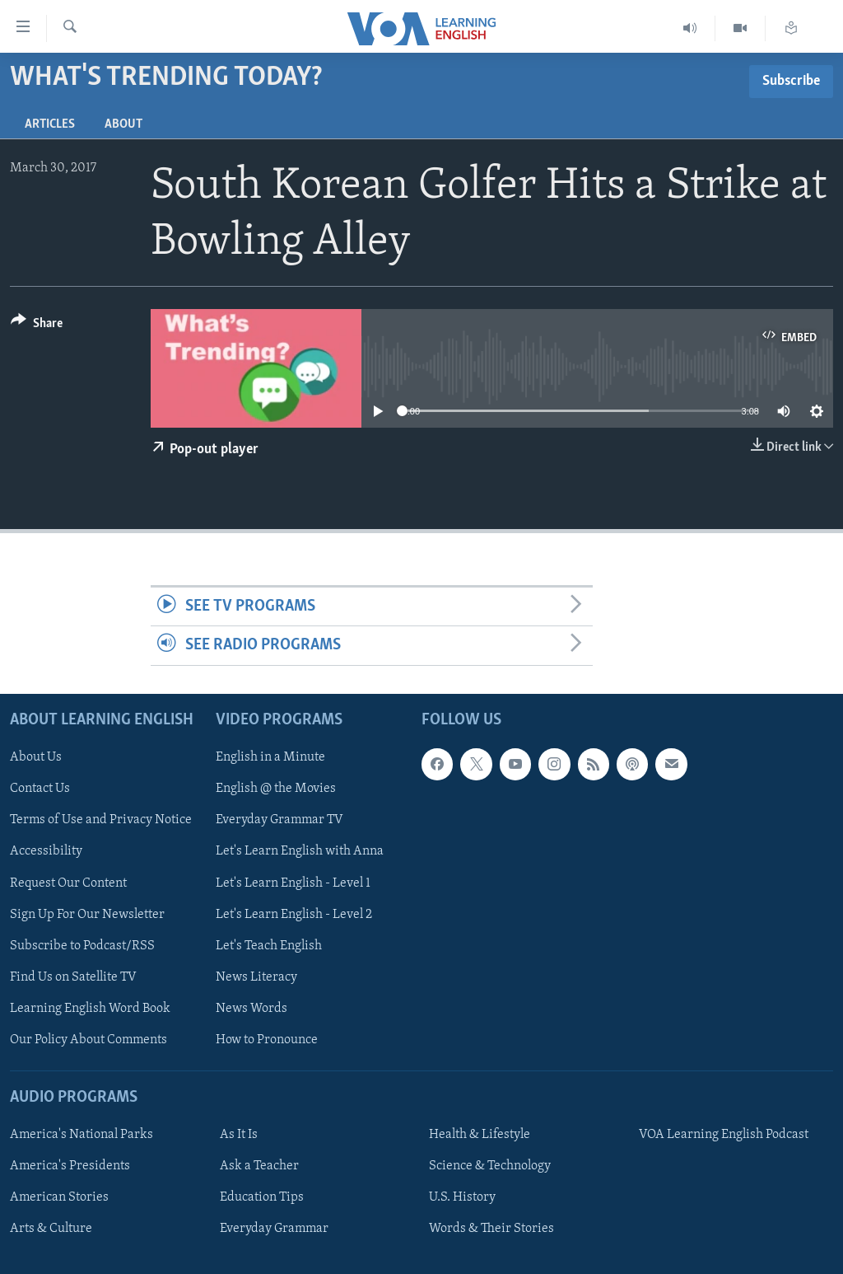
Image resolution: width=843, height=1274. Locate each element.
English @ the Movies (276, 788)
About (123, 124)
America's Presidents (70, 1166)
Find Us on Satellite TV (73, 976)
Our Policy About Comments (88, 1039)
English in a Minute (270, 757)
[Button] (37, 326)
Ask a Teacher (259, 1166)
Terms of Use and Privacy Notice (101, 820)
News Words (251, 1007)
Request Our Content (68, 882)
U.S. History (462, 1197)
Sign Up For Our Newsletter (87, 913)
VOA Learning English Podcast (723, 1134)
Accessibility (46, 851)
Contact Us (40, 788)
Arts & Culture (51, 1228)
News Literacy (256, 976)
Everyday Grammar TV (279, 820)
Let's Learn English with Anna (300, 851)
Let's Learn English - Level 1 (293, 882)
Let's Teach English (269, 945)
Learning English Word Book (90, 1007)
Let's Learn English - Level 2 (294, 913)
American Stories (59, 1197)
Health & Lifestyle (479, 1134)
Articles (50, 124)
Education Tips (262, 1197)
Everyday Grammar (274, 1228)
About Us (36, 757)
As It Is (239, 1134)
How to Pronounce (267, 1039)
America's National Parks (81, 1134)
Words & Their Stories (491, 1228)
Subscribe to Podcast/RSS (82, 945)
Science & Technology (490, 1166)
